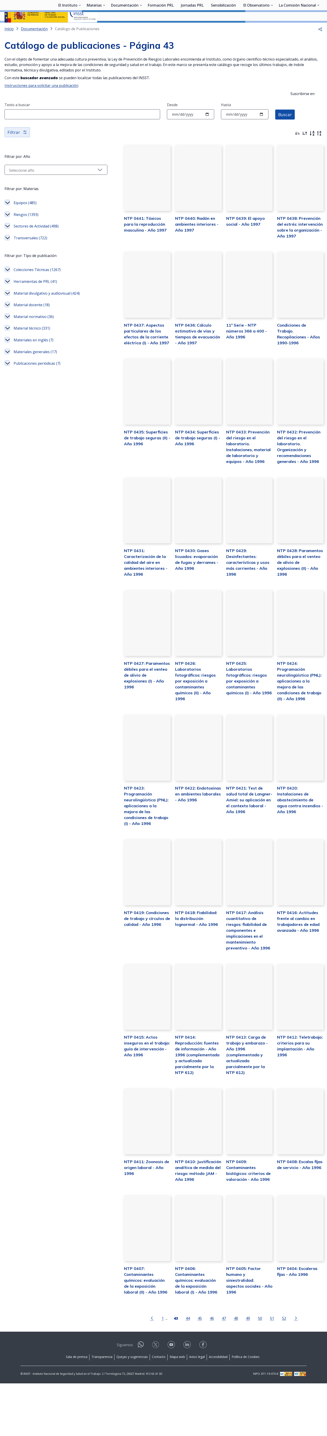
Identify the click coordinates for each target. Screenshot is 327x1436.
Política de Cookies (246, 1409)
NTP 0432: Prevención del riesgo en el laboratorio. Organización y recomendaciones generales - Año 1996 (296, 481)
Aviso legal (197, 1409)
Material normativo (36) (34, 329)
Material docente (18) (32, 317)
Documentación (125, 28)
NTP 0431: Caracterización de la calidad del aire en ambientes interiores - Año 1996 (122, 603)
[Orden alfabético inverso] (319, 145)
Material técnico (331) (32, 340)
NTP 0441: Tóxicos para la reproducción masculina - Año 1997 (127, 244)
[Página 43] (164, 1370)
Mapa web (177, 1409)
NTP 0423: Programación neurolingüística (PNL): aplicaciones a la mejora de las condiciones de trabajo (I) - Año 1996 (125, 846)
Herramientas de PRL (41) (35, 293)
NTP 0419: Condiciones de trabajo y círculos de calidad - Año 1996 (126, 962)
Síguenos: (125, 1397)
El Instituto (67, 28)
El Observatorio (256, 28)
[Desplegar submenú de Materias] (104, 27)
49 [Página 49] (236, 1371)
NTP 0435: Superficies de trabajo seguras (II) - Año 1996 (125, 475)
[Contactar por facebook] (203, 1399)
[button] (320, 41)
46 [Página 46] (200, 1371)
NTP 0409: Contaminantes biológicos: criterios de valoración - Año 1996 (240, 1217)
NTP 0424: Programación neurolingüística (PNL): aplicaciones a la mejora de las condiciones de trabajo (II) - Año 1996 (296, 724)
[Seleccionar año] (44, 182)
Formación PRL (161, 28)
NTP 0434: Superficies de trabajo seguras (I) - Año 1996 (182, 475)
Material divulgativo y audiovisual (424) (47, 305)
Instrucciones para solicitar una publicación (41, 97)
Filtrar (17, 144)
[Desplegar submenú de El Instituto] (79, 27)
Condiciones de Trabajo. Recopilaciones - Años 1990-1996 (294, 360)
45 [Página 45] (188, 1371)
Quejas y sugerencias (132, 1409)
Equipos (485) (25, 215)
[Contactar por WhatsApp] (140, 1399)
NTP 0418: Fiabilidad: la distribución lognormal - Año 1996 (181, 962)
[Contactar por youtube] (172, 1399)
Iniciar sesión (305, 10)
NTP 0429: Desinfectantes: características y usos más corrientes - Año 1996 (240, 597)
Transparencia (102, 1409)
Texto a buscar (17, 116)
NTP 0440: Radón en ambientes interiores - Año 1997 (179, 244)
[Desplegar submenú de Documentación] (141, 27)
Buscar (285, 126)
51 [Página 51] (260, 1371)
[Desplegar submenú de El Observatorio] (272, 27)
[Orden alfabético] (312, 145)
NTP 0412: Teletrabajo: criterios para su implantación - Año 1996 (295, 1089)
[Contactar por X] (156, 1399)
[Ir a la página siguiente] (284, 1370)
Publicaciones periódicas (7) (37, 375)
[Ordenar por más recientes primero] (297, 145)
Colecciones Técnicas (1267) (37, 282)
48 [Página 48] (224, 1371)
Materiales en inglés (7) (33, 352)
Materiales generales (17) (35, 364)
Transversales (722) (30, 250)
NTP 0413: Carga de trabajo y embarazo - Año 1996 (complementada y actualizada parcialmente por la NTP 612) (239, 1095)
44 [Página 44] (176, 1371)
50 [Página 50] (248, 1371)
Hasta (226, 116)
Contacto (159, 1409)
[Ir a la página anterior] (140, 1370)
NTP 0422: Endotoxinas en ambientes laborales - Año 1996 (183, 840)
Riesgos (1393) (26, 227)
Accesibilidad (218, 1409)
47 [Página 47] (212, 1371)
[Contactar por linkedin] (187, 1399)
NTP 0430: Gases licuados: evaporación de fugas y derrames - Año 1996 (183, 597)
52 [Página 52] (272, 1371)
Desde (172, 116)
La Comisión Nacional (297, 28)
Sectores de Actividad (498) (36, 238)
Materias (94, 28)
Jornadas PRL (192, 28)
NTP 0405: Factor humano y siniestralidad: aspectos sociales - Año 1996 (240, 1332)
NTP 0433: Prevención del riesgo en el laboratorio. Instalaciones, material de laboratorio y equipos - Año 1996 (239, 481)
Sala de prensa (76, 1409)
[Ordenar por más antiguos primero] (305, 145)
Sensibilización (223, 28)
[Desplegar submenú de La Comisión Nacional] (318, 27)
